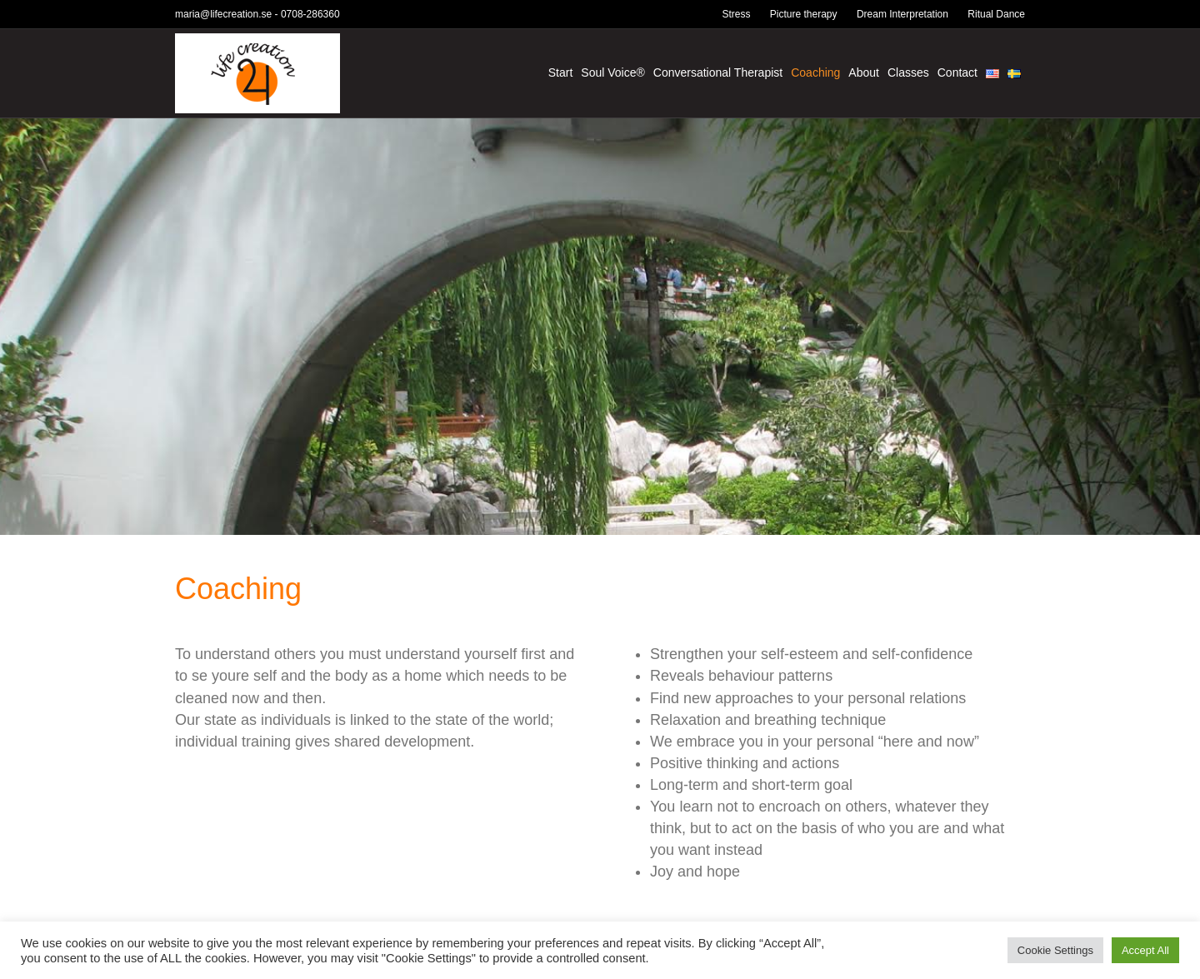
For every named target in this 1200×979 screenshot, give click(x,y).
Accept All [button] (1145, 950)
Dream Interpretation (902, 14)
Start (560, 72)
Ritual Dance (996, 14)
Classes (908, 72)
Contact (958, 72)
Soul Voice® (612, 72)
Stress (736, 14)
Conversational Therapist (717, 72)
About (863, 72)
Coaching (815, 72)
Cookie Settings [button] (1055, 950)
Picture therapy (804, 14)
